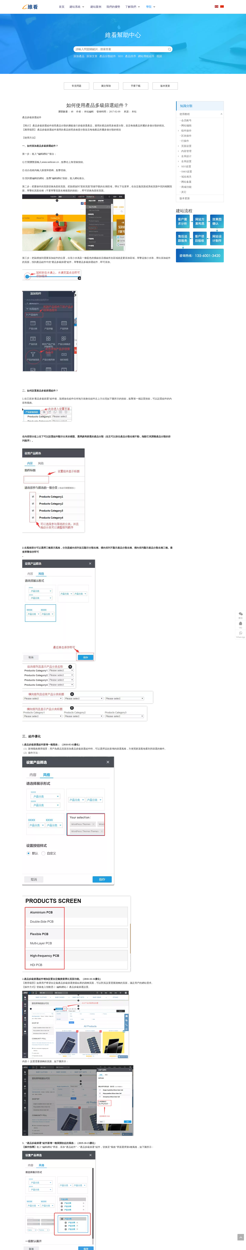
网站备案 (186, 181)
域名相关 (186, 176)
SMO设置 (186, 171)
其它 (183, 192)
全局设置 (186, 161)
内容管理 (186, 151)
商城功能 (186, 187)
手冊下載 (135, 86)
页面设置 (186, 146)
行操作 (185, 141)
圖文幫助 (106, 86)
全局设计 (186, 156)
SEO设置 (186, 166)
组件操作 (186, 130)
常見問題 (76, 86)
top (240, 1237)
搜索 (169, 49)
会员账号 (186, 120)
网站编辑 (186, 125)
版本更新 (165, 86)
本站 (134, 111)
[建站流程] (200, 238)
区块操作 (186, 135)
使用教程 (185, 114)
